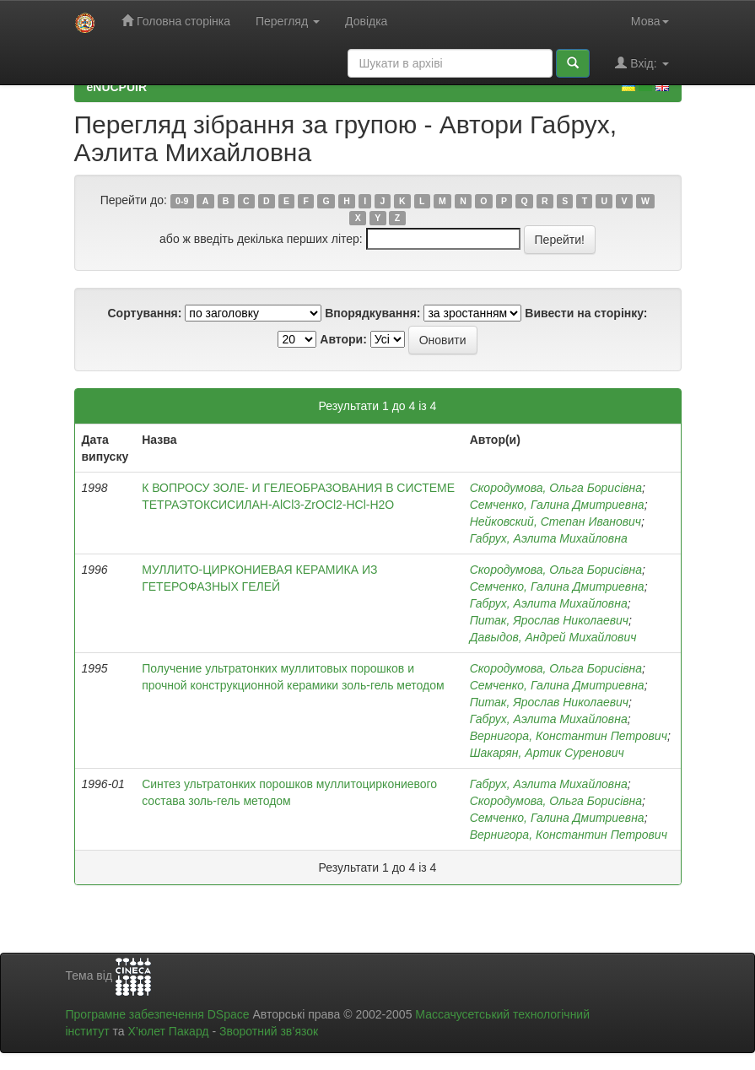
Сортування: (144, 313)
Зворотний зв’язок (268, 1031)
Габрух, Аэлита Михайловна (549, 538)
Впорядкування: (372, 313)
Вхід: (641, 63)
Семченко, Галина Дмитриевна (557, 504)
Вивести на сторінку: (586, 313)
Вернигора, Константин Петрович (568, 736)
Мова (650, 21)
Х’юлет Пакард (167, 1031)
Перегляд (288, 21)
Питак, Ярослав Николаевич (549, 620)
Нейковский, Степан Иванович (555, 521)
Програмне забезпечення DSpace (158, 1014)
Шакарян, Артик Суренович (547, 752)
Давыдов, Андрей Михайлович (553, 637)
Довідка (366, 21)
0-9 (181, 201)
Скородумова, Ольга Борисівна (556, 487)
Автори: (343, 339)
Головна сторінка (175, 21)
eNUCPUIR (117, 87)
